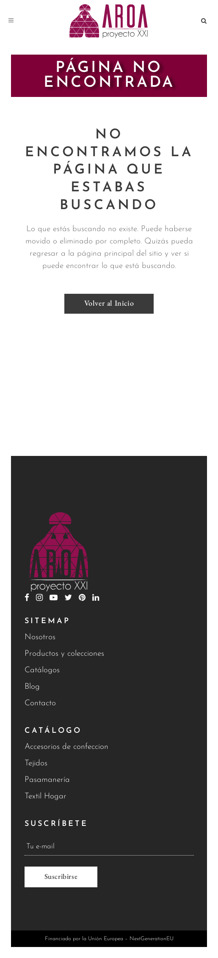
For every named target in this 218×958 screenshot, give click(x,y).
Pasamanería (47, 780)
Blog (32, 687)
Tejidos (36, 763)
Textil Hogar (45, 796)
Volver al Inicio (109, 303)
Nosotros (40, 637)
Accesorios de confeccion (66, 747)
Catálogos (42, 670)
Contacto (40, 703)
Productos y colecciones (64, 654)
